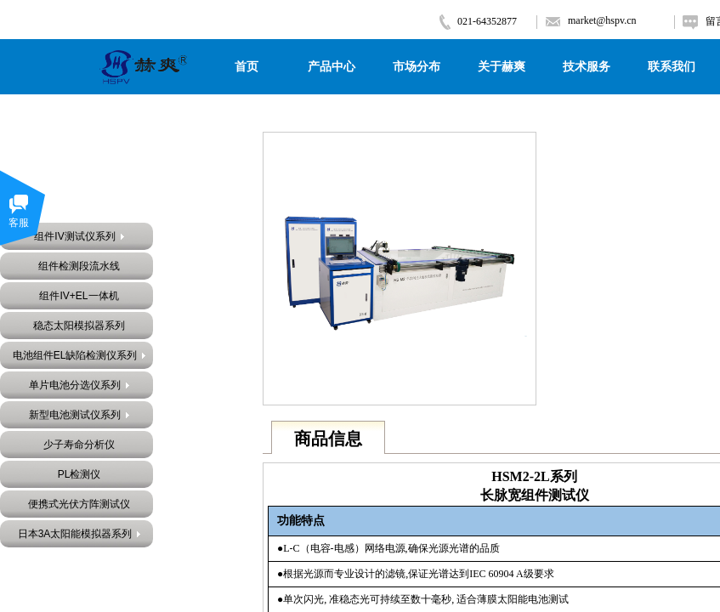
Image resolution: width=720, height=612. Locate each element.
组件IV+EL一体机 (78, 296)
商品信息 (328, 438)
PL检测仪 (79, 474)
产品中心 (331, 66)
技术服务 (586, 66)
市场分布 (416, 66)
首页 (246, 66)
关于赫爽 (501, 66)
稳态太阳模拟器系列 (79, 326)
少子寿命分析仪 (79, 444)
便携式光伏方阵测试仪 (79, 504)
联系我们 (671, 66)
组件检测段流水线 (79, 266)
